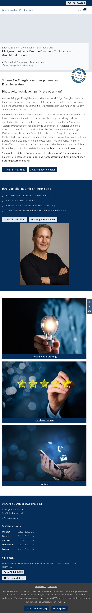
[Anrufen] (89, 306)
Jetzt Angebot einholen (43, 169)
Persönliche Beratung (44, 356)
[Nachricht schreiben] (89, 311)
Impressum (52, 586)
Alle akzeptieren (60, 608)
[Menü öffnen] (89, 301)
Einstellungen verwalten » (54, 601)
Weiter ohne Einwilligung (36, 608)
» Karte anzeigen (10, 517)
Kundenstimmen (44, 420)
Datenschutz (40, 586)
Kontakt (44, 483)
